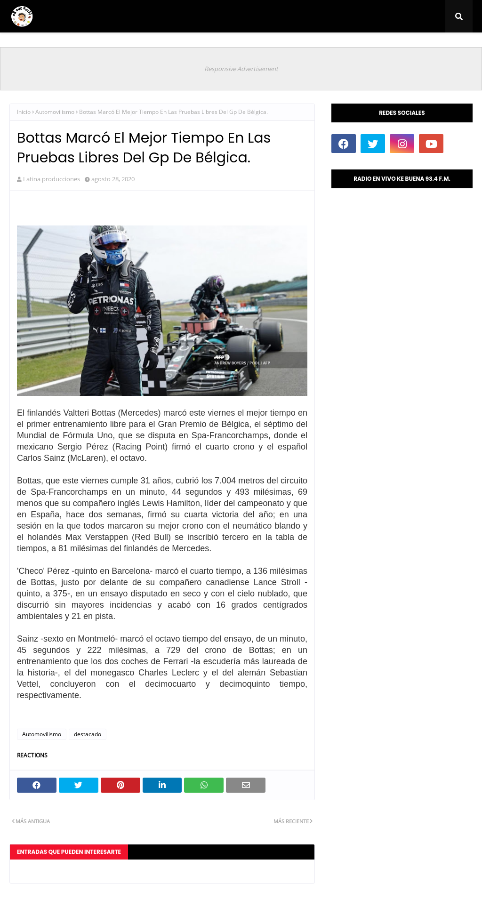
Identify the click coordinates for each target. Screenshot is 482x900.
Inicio (24, 112)
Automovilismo (54, 112)
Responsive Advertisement (241, 68)
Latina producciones (51, 179)
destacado (87, 734)
